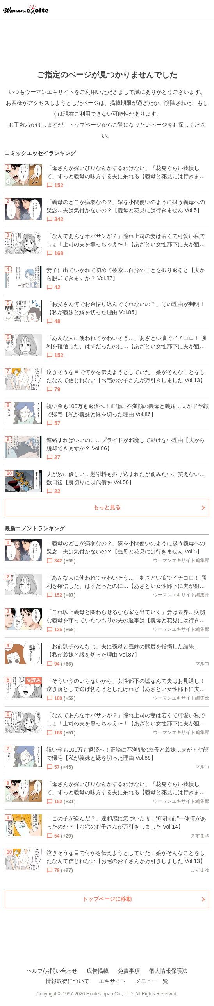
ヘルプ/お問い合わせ (52, 971)
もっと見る (107, 507)
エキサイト (112, 981)
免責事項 (129, 971)
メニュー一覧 (152, 981)
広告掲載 (98, 971)
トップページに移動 (107, 899)
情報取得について (67, 981)
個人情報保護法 (168, 971)
